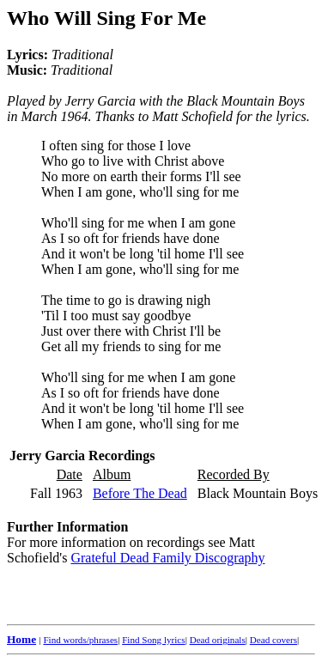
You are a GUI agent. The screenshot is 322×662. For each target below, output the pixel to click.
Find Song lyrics (153, 640)
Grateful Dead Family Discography (167, 557)
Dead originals (218, 640)
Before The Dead (140, 493)
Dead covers (273, 640)
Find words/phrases (80, 640)
